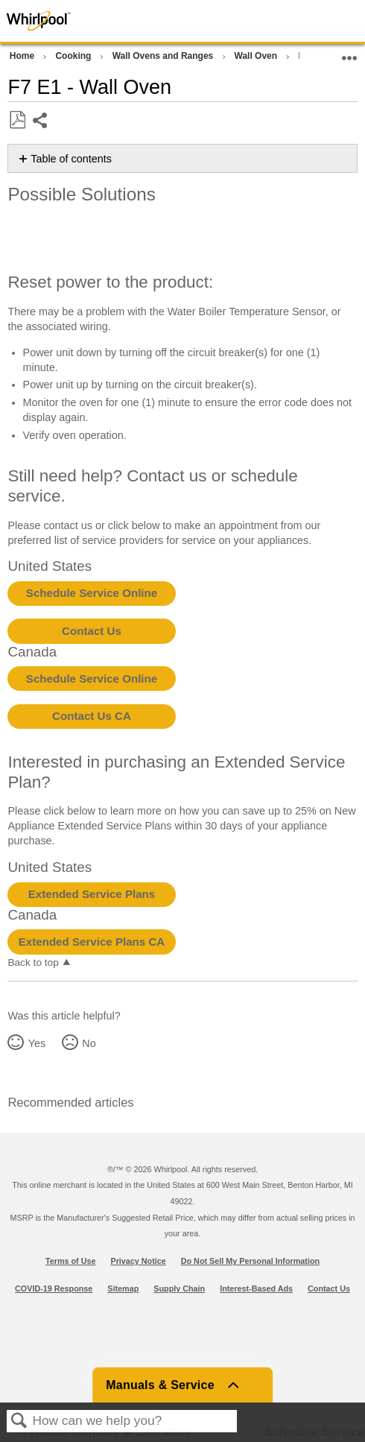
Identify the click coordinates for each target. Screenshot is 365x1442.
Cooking (74, 56)
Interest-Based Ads (256, 1288)
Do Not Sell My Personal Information (250, 1260)
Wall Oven (257, 56)
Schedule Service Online (91, 592)
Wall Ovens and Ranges (164, 56)
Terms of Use (70, 1260)
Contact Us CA (91, 715)
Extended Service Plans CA (92, 941)
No (88, 1043)
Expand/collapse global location (349, 53)
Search (19, 1421)
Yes (36, 1043)
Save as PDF (17, 120)
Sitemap (123, 1288)
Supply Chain (179, 1288)
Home (23, 56)
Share (40, 122)
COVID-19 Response (53, 1288)
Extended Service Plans (91, 894)
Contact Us (91, 630)
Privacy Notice (137, 1260)
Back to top (32, 962)
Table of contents (71, 159)
